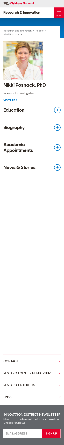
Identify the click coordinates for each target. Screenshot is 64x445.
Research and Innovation (17, 30)
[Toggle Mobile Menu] (59, 12)
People (39, 30)
